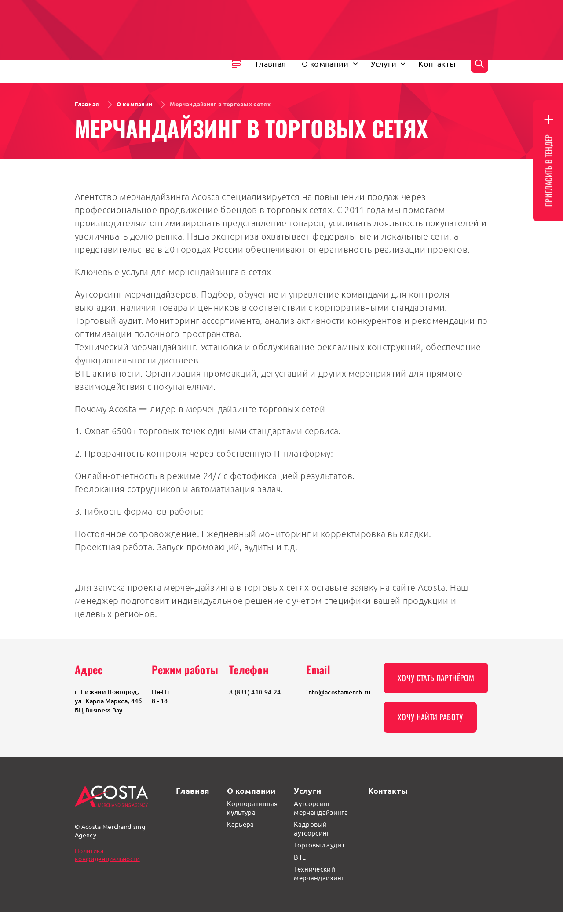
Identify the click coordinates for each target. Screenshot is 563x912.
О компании (251, 790)
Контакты (388, 790)
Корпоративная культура (252, 807)
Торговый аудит (319, 844)
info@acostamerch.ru (338, 692)
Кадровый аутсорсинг (311, 828)
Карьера (240, 824)
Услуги (307, 790)
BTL (300, 857)
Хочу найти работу (430, 717)
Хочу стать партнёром (436, 677)
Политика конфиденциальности (107, 854)
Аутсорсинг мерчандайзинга (320, 807)
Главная (192, 790)
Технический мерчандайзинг (319, 873)
